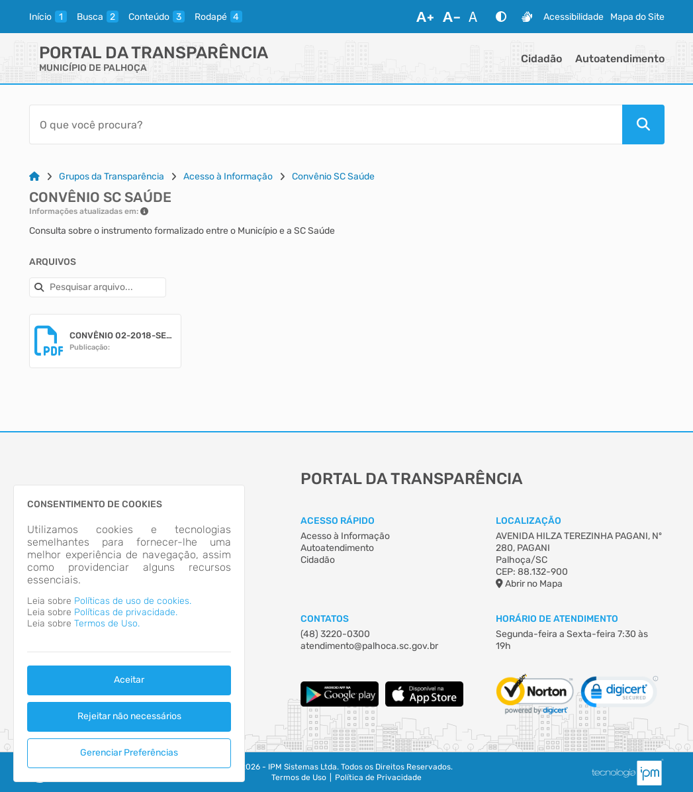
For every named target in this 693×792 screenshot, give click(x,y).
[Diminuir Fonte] (451, 16)
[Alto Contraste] (501, 17)
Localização (528, 520)
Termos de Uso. (107, 623)
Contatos (324, 618)
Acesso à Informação (345, 536)
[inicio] (48, 17)
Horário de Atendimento (557, 618)
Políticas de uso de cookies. (132, 601)
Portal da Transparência (153, 52)
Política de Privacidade (378, 777)
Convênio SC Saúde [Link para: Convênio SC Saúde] (333, 176)
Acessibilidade (573, 17)
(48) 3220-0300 (335, 634)
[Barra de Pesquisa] (325, 124)
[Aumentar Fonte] (425, 16)
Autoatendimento (620, 58)
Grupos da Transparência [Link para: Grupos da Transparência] (111, 176)
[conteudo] (156, 17)
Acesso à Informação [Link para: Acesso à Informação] (228, 176)
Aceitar (129, 679)
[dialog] (129, 633)
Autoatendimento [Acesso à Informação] (337, 548)
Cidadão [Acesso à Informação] (317, 560)
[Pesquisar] (643, 124)
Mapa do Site (637, 17)
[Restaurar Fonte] (476, 16)
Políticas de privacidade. (125, 612)
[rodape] (218, 17)
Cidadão (541, 58)
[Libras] (527, 17)
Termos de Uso (298, 777)
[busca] (97, 17)
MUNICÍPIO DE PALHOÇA (93, 68)
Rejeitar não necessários (129, 716)
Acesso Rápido (337, 520)
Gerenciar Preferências (129, 752)
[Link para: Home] (34, 176)
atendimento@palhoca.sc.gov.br (369, 646)
